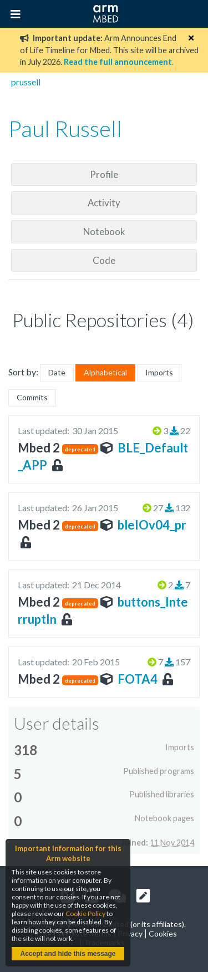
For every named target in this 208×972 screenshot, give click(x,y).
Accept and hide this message (67, 954)
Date (56, 372)
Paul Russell (65, 128)
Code (104, 260)
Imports (159, 372)
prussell (25, 82)
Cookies (163, 933)
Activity (104, 202)
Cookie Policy (85, 913)
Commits (32, 397)
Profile (104, 174)
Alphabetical (105, 372)
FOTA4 (138, 678)
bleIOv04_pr (152, 524)
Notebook (104, 231)
